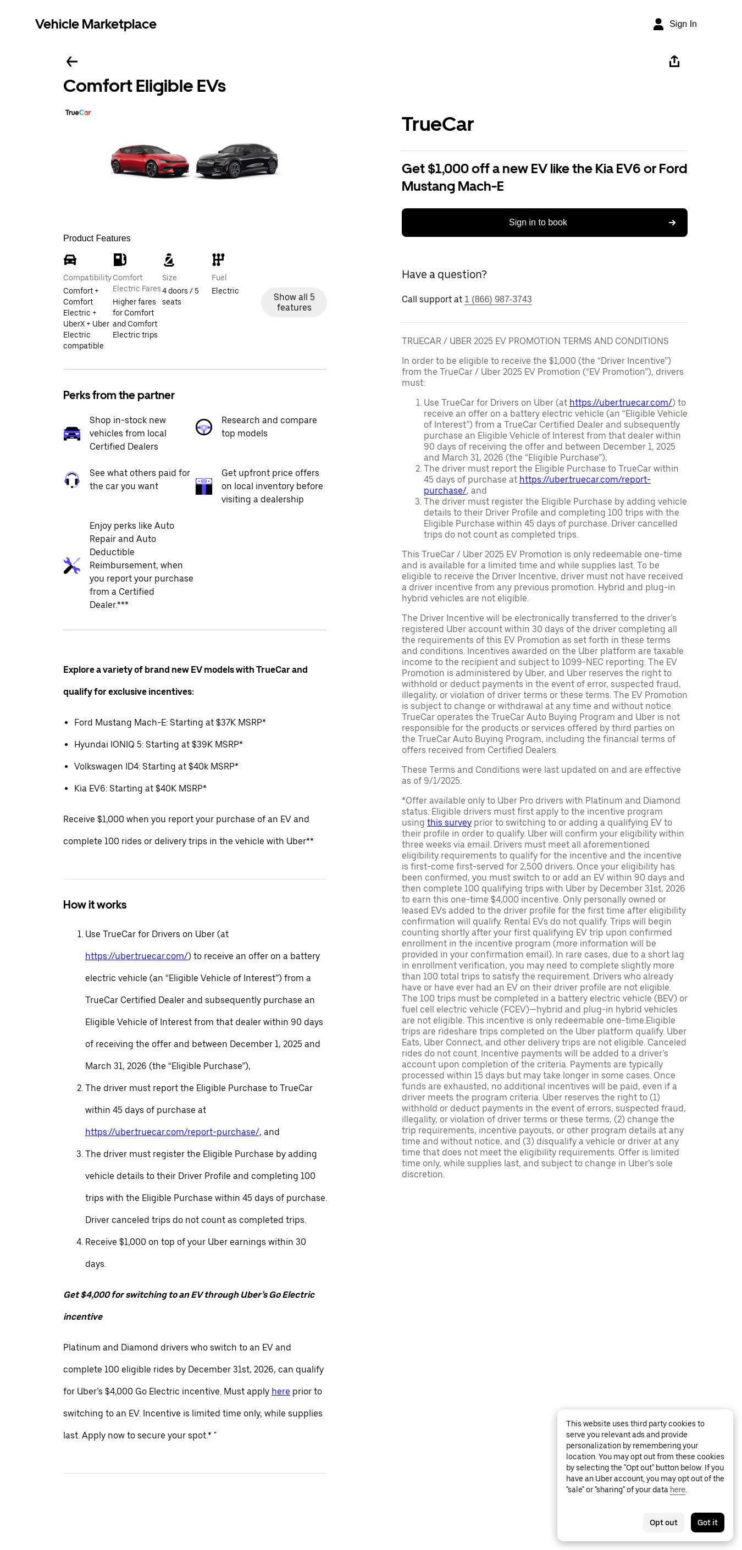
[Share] (674, 61)
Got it (707, 1522)
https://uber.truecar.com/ (136, 956)
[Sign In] (674, 24)
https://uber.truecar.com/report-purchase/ (172, 1132)
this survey (449, 822)
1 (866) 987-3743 (498, 299)
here (281, 1391)
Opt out (664, 1522)
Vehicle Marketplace (96, 24)
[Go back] (72, 61)
